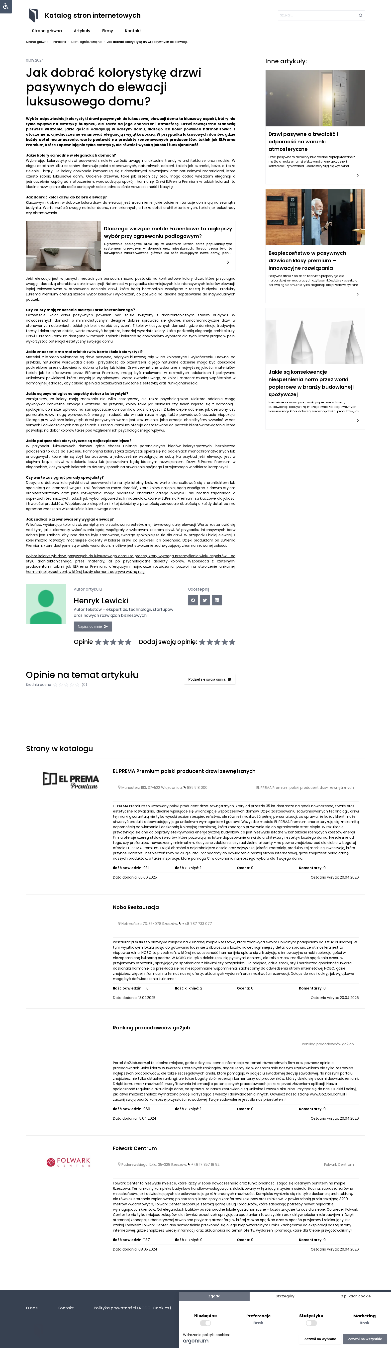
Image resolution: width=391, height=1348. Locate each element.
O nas (32, 1308)
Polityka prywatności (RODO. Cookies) (132, 1308)
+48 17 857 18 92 (205, 1188)
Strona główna (47, 31)
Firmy (107, 31)
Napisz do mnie (107, 623)
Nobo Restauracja (136, 931)
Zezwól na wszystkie (365, 1339)
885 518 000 (197, 811)
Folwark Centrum (135, 1172)
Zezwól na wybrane (320, 1339)
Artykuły (82, 31)
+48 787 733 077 (197, 947)
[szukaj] (321, 15)
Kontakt (133, 31)
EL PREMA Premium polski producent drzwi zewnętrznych (184, 795)
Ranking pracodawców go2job (152, 1052)
